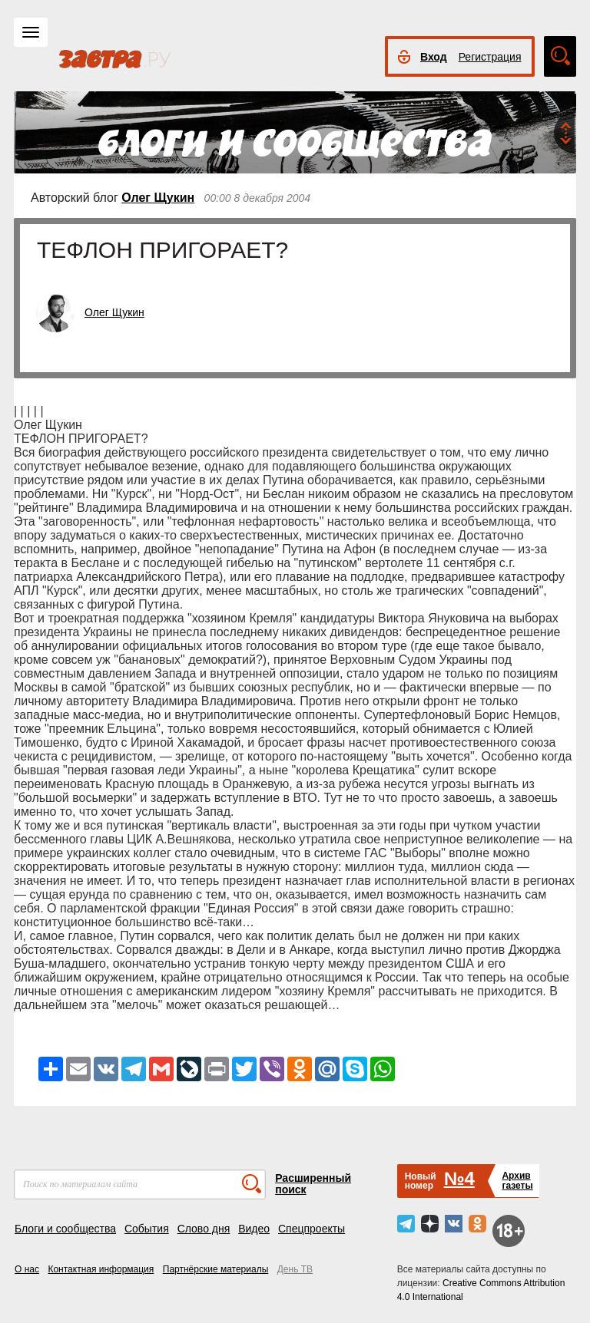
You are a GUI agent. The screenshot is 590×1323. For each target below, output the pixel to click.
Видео (254, 1228)
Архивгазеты (517, 1180)
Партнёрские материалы (216, 1269)
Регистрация (490, 57)
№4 (459, 1178)
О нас (27, 1269)
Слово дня (203, 1228)
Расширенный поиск (313, 1184)
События (146, 1228)
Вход (433, 57)
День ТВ (295, 1269)
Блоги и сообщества (65, 1228)
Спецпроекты (311, 1228)
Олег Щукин (157, 197)
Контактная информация (101, 1269)
